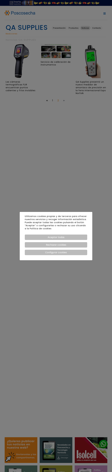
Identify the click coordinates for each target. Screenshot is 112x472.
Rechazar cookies (56, 245)
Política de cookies (40, 228)
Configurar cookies (56, 252)
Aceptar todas (56, 237)
